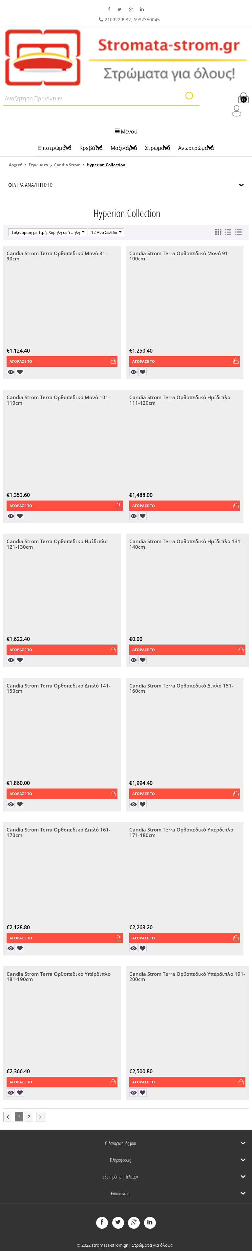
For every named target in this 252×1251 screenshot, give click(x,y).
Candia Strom (67, 165)
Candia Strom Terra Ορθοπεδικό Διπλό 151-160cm (181, 688)
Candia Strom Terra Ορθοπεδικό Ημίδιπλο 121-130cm (57, 544)
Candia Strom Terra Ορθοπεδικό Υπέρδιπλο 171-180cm (181, 832)
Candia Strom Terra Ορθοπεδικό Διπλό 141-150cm (59, 688)
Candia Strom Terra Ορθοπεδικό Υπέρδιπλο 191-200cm (187, 977)
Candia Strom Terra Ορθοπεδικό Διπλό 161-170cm (59, 832)
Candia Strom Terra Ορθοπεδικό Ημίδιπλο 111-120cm (179, 400)
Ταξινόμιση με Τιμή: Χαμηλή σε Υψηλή (48, 232)
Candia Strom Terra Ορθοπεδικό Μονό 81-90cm (57, 256)
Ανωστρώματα (196, 148)
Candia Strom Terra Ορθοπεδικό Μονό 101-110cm (58, 400)
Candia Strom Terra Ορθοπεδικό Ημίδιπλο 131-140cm (185, 544)
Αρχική (16, 165)
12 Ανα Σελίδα (106, 232)
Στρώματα (38, 165)
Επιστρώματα (55, 148)
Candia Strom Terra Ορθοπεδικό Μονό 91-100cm (179, 256)
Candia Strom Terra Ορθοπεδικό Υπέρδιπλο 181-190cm (59, 977)
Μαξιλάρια (124, 148)
